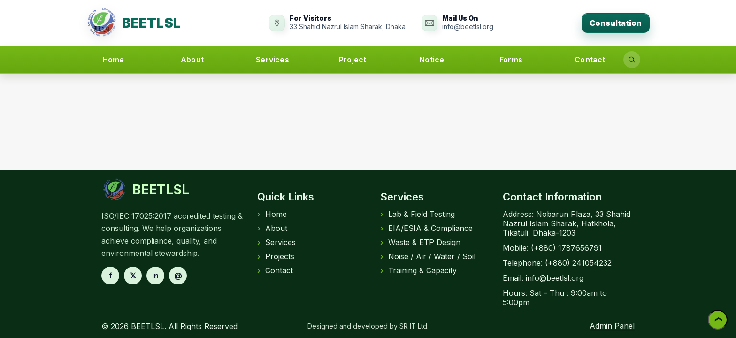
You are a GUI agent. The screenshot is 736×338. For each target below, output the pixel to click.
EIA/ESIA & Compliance (426, 228)
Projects (275, 256)
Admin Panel (612, 325)
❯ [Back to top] (717, 320)
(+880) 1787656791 (566, 248)
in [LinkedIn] (155, 275)
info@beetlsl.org (554, 278)
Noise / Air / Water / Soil (427, 256)
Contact (590, 59)
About (192, 59)
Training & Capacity (418, 270)
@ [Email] (178, 275)
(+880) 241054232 (578, 263)
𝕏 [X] (133, 275)
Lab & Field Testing (417, 214)
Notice (431, 59)
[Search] (631, 59)
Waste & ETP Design (420, 242)
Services (272, 59)
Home (113, 59)
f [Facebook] (110, 275)
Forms (510, 59)
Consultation (616, 23)
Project (352, 59)
